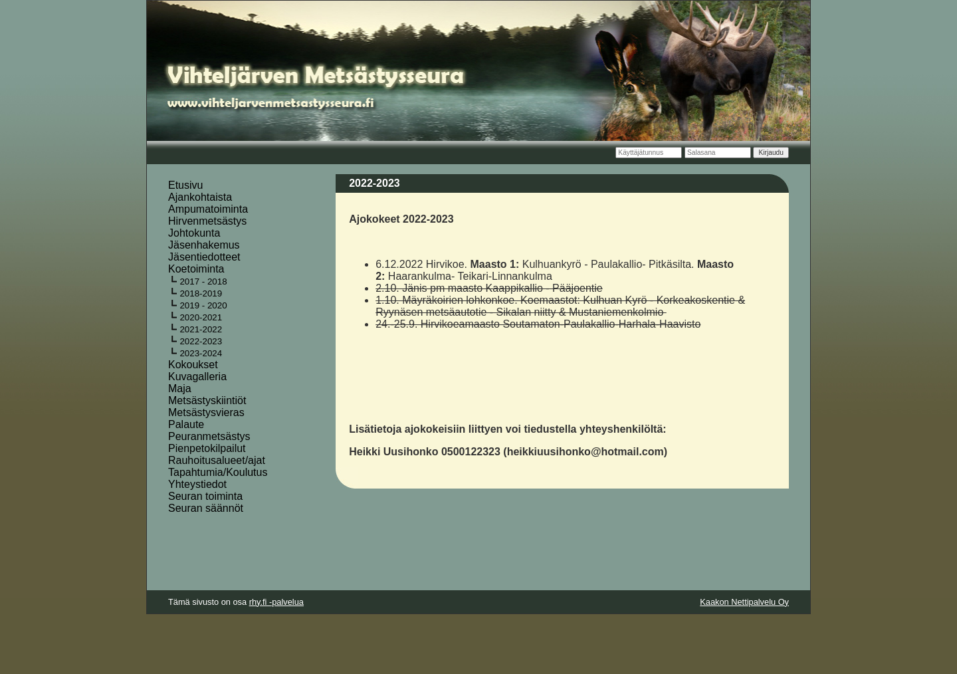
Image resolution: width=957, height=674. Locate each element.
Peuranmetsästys (209, 436)
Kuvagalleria (197, 376)
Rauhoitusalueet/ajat (216, 460)
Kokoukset (193, 364)
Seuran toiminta (205, 496)
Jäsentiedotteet (204, 257)
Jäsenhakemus (204, 245)
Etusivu (185, 185)
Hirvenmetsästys (207, 221)
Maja (179, 388)
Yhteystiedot (197, 484)
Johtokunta (194, 233)
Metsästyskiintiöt (207, 400)
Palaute (186, 424)
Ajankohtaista (200, 197)
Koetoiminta (196, 269)
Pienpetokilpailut (207, 448)
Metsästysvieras (206, 412)
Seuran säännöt (205, 508)
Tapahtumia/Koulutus (217, 472)
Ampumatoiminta (208, 209)
